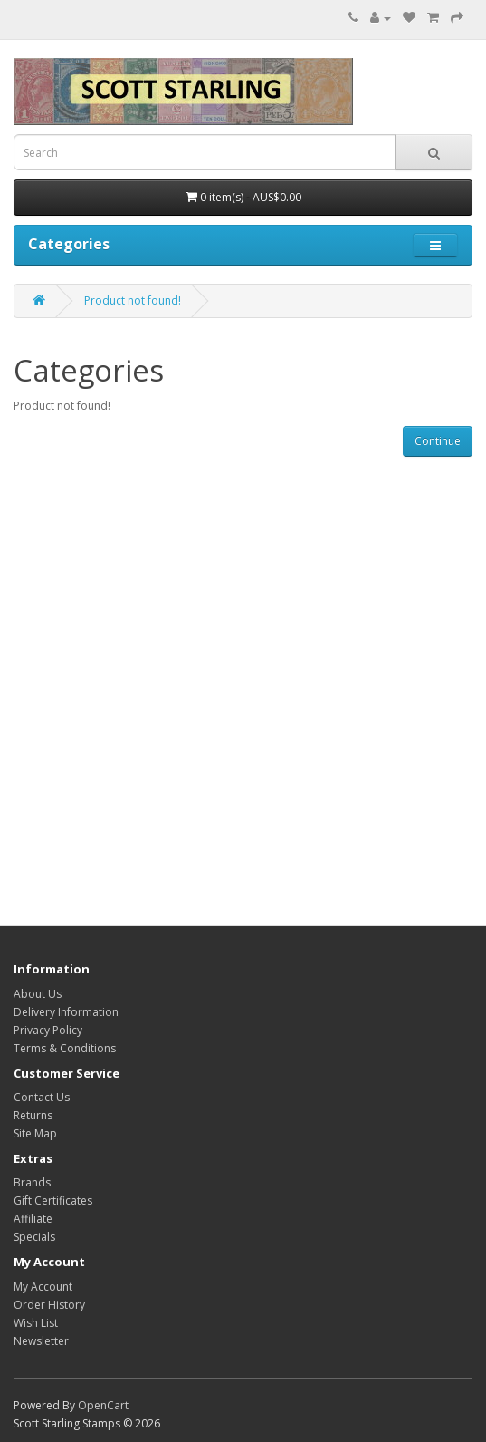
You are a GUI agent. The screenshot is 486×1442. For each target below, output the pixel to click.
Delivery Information (66, 1012)
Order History (49, 1304)
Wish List (36, 1323)
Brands (32, 1182)
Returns (33, 1115)
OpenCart (103, 1405)
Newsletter (41, 1341)
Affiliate (33, 1218)
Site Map (35, 1133)
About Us (38, 994)
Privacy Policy (48, 1030)
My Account (43, 1286)
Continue (438, 441)
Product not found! (132, 300)
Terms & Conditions (65, 1048)
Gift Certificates (53, 1200)
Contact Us (42, 1097)
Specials (34, 1236)
